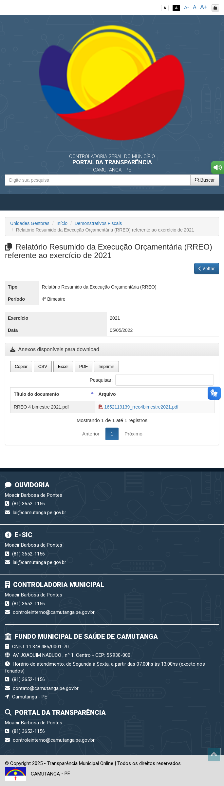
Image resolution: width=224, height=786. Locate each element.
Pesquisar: (152, 380)
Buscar (205, 180)
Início (62, 223)
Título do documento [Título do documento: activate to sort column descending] (36, 394)
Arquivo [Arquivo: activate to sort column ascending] (107, 394)
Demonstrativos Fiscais (98, 223)
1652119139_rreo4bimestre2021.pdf (138, 407)
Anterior (91, 433)
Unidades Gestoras (29, 223)
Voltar (206, 268)
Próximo (133, 433)
